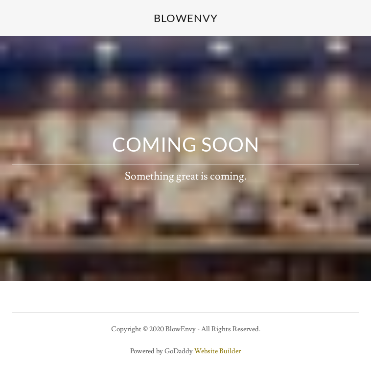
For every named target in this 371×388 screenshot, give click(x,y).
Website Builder (217, 351)
